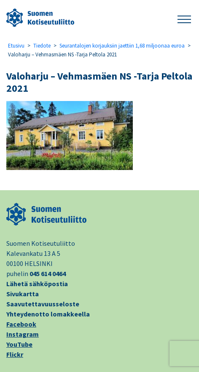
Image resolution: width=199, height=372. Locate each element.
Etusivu (16, 45)
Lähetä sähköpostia (37, 283)
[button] (184, 18)
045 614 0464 (48, 273)
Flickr (14, 354)
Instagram (22, 334)
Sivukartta (22, 294)
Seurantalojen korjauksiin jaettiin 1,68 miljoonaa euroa (122, 45)
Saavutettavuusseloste (42, 304)
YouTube (19, 344)
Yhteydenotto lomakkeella (48, 314)
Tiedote (42, 45)
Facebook (21, 324)
